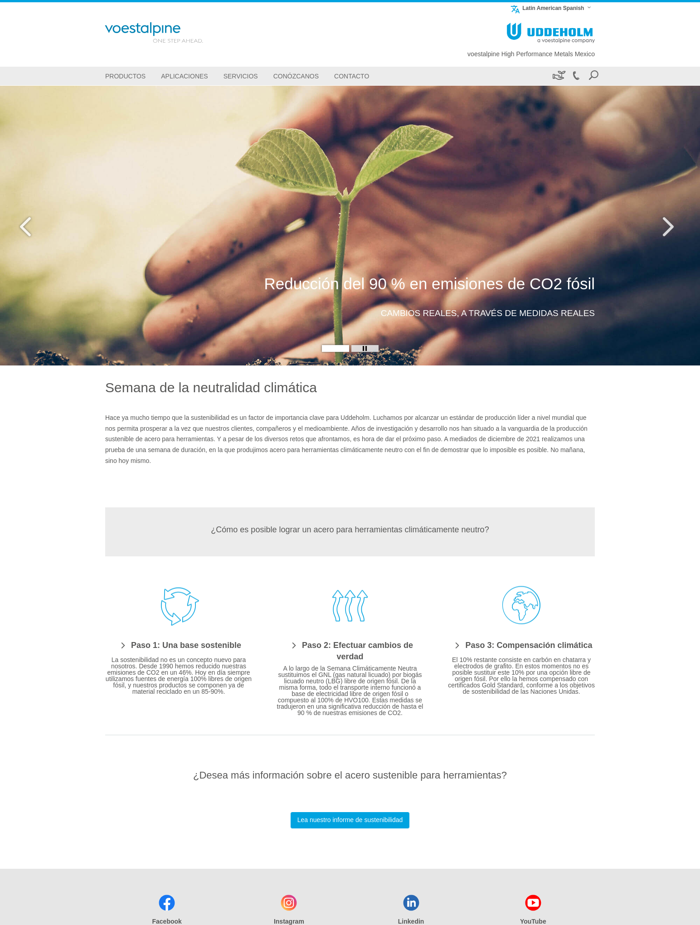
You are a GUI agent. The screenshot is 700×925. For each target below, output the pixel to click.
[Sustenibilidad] (558, 76)
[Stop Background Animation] (365, 348)
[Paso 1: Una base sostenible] (178, 644)
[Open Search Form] (593, 76)
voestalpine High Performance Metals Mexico (531, 54)
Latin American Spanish (547, 8)
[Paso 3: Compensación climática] (521, 644)
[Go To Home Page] (165, 32)
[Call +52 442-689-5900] (575, 76)
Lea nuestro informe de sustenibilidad (350, 819)
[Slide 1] (335, 348)
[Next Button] (666, 225)
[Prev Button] (34, 225)
